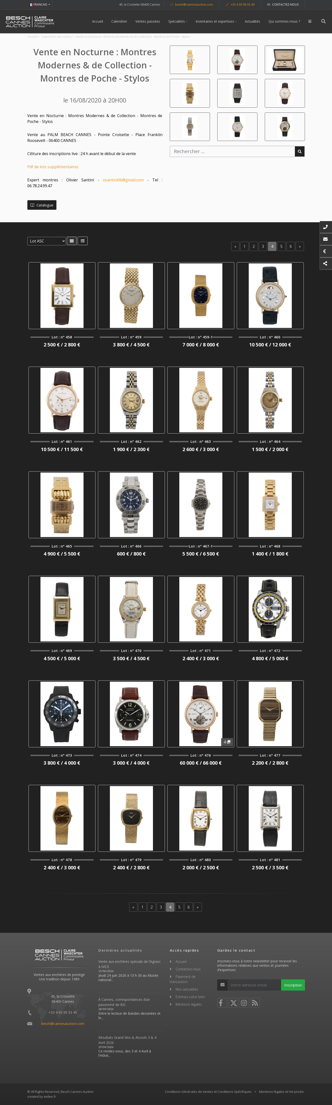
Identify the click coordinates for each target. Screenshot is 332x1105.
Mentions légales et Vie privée (281, 1091)
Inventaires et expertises (215, 21)
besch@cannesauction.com (191, 4)
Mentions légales (189, 1004)
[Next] (300, 246)
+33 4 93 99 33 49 (240, 4)
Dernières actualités (120, 950)
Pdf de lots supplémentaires (52, 166)
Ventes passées (148, 21)
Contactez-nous (283, 4)
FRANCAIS (38, 4)
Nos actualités (187, 989)
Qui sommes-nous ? (284, 21)
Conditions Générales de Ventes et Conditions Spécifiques (208, 1091)
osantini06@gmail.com (123, 180)
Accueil (97, 21)
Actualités (252, 21)
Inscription (293, 985)
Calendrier (119, 21)
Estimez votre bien (190, 996)
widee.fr (50, 1096)
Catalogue (41, 205)
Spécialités (177, 21)
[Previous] (235, 246)
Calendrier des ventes (56, 37)
